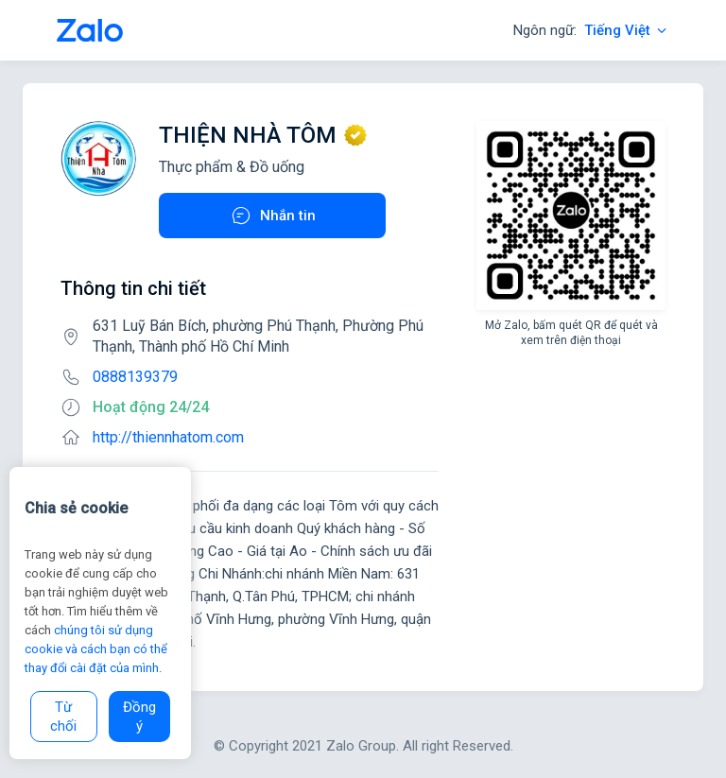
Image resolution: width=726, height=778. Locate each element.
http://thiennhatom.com (168, 437)
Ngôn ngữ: (591, 30)
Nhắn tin (273, 215)
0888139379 (135, 377)
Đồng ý (139, 717)
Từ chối (63, 717)
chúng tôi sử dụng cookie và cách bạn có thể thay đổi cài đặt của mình (96, 649)
